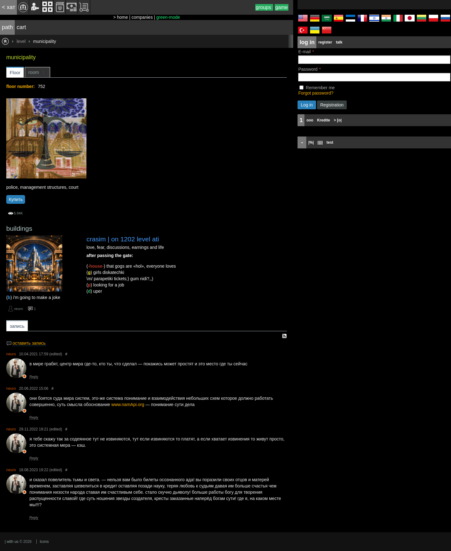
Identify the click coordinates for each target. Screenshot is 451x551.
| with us (11, 541)
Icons (44, 541)
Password (307, 69)
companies (142, 17)
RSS (284, 336)
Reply (33, 376)
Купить (16, 199)
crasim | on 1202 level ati (122, 239)
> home (120, 17)
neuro (18, 309)
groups (264, 7)
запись (17, 326)
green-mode (168, 17)
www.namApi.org (127, 404)
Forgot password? (315, 92)
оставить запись (29, 343)
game (281, 7)
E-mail (304, 51)
